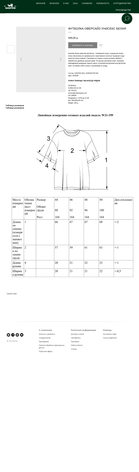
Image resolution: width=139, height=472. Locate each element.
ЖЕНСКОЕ (41, 3)
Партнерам (75, 341)
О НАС (66, 3)
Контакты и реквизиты (47, 334)
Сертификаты (76, 338)
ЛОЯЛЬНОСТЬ (102, 3)
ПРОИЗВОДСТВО (123, 10)
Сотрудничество (44, 338)
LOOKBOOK (87, 3)
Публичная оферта (45, 351)
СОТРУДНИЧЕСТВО (122, 3)
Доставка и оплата (77, 334)
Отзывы (74, 349)
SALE (75, 3)
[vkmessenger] (17, 335)
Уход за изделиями (110, 338)
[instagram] (8, 335)
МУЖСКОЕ (54, 3)
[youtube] (21, 335)
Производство (44, 341)
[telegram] (13, 335)
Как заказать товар (109, 334)
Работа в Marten (77, 345)
